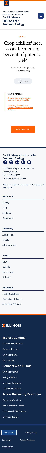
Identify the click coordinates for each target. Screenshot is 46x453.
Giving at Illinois (9, 377)
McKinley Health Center (13, 405)
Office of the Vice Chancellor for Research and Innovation (15, 13)
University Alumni (10, 371)
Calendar (6, 266)
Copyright (6, 440)
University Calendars (11, 383)
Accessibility (7, 446)
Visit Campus (8, 360)
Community (7, 218)
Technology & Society (12, 299)
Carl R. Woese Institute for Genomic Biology (13, 20)
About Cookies (9, 432)
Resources (8, 196)
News (22, 37)
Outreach (6, 277)
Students (6, 212)
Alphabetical (7, 234)
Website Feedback (27, 440)
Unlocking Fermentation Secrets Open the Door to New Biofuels (20, 107)
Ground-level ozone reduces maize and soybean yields (19, 99)
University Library (10, 416)
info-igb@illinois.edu (17, 178)
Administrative (9, 245)
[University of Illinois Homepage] (11, 325)
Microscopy (7, 272)
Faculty (5, 202)
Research (7, 287)
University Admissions (12, 343)
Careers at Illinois (10, 349)
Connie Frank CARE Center (14, 411)
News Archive (23, 129)
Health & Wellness (10, 293)
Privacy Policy (31, 432)
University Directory (11, 388)
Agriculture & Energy (11, 304)
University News (9, 354)
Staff (4, 207)
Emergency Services (11, 400)
